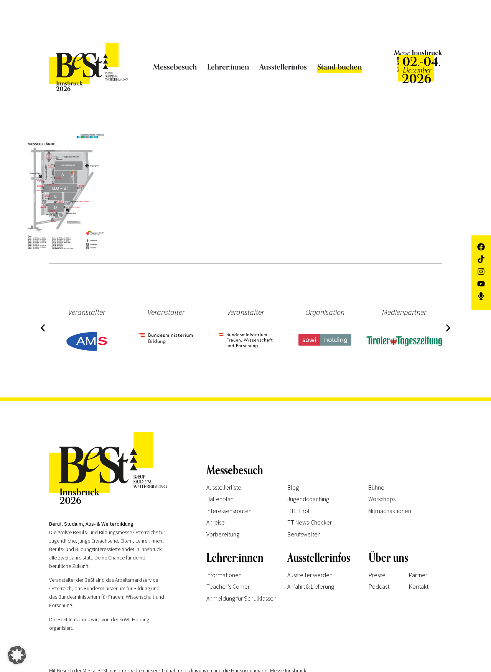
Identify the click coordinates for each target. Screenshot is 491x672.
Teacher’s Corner (228, 586)
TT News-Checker (309, 522)
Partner (418, 575)
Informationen (224, 575)
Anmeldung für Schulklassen (241, 598)
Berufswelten (304, 534)
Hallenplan (220, 499)
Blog (293, 487)
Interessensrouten (229, 511)
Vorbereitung (222, 534)
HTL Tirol (298, 511)
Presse (377, 575)
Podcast (379, 586)
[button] (42, 328)
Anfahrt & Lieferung (310, 586)
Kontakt (418, 586)
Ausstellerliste (223, 487)
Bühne (376, 487)
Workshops (381, 499)
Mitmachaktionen (389, 511)
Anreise (215, 522)
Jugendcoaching (308, 499)
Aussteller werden (310, 575)
